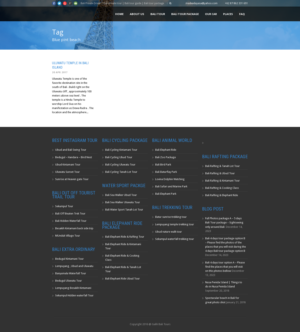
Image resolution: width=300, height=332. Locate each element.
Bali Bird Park (163, 164)
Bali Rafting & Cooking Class (222, 187)
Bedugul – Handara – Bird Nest (73, 157)
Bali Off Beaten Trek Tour (70, 213)
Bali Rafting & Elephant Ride (221, 195)
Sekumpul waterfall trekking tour (174, 239)
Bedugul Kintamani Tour (69, 258)
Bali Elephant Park (165, 193)
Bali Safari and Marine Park (171, 186)
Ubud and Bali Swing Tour (70, 149)
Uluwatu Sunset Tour (67, 171)
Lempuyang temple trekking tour (174, 224)
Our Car (211, 14)
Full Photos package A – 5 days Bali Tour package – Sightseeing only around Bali (224, 222)
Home (119, 14)
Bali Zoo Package (165, 157)
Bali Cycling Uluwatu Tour (120, 164)
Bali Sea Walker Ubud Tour (121, 195)
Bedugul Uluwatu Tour (68, 280)
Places (228, 14)
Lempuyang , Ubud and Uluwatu (74, 266)
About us (137, 14)
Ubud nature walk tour (168, 231)
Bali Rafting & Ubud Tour (220, 173)
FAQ (242, 14)
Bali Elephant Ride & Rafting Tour (124, 236)
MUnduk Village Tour (67, 235)
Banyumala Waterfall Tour (70, 273)
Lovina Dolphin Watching (170, 179)
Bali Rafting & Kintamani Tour (222, 180)
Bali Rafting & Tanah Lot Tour (222, 166)
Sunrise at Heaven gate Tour (72, 179)
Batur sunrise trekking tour (171, 216)
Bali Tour (157, 14)
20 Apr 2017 (60, 72)
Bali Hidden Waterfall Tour (70, 220)
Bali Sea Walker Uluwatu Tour (122, 202)
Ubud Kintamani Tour (67, 164)
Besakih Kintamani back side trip (74, 228)
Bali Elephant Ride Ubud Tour (122, 278)
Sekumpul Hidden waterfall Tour (74, 295)
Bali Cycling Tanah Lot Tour (121, 171)
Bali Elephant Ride (165, 149)
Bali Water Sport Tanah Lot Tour (124, 209)
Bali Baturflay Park (166, 171)
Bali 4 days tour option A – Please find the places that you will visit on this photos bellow (225, 266)
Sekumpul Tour (64, 206)
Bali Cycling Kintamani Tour (121, 149)
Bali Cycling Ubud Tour (118, 157)
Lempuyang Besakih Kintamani (73, 287)
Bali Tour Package (185, 14)
